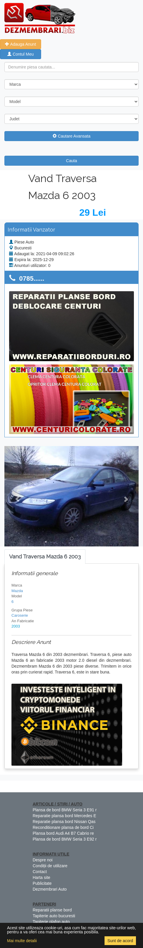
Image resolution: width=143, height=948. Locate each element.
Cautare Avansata (71, 136)
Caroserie (19, 615)
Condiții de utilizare (50, 865)
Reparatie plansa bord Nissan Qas (64, 821)
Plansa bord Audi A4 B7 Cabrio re (63, 833)
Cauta (71, 160)
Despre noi (43, 860)
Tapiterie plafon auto (51, 921)
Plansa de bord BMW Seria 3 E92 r (65, 839)
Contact (40, 871)
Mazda (17, 591)
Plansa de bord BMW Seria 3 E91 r (65, 810)
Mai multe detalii (22, 940)
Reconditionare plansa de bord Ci (63, 827)
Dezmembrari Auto (50, 889)
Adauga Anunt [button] (20, 44)
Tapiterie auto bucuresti (54, 915)
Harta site (41, 877)
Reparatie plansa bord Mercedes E (64, 815)
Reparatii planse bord (52, 910)
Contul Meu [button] (20, 54)
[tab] (44, 556)
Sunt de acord (120, 940)
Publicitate (42, 883)
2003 (15, 626)
